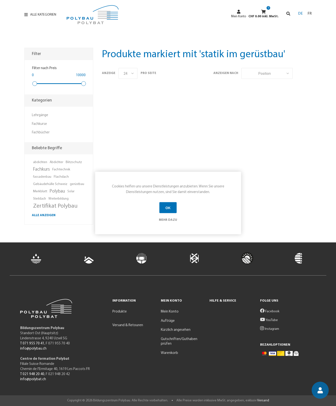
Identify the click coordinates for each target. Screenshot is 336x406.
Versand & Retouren (127, 325)
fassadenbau (42, 176)
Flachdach (61, 177)
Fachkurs (41, 169)
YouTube (269, 320)
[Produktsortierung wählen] (267, 73)
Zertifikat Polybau (55, 206)
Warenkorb (169, 353)
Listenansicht (308, 73)
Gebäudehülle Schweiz (50, 184)
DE (300, 14)
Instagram (269, 329)
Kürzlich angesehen (176, 330)
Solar (70, 191)
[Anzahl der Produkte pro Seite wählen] (127, 73)
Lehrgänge (40, 115)
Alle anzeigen (43, 215)
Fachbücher (41, 132)
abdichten (40, 162)
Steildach (39, 198)
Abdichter (56, 162)
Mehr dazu (168, 219)
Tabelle (298, 73)
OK (168, 208)
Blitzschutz (74, 162)
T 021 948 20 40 (32, 374)
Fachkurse (39, 124)
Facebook (269, 311)
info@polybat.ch (33, 379)
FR (310, 14)
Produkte (119, 312)
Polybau (57, 191)
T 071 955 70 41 (32, 343)
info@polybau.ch (33, 349)
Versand (263, 400)
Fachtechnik (61, 169)
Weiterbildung (58, 198)
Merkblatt (40, 191)
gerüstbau (77, 184)
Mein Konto (238, 14)
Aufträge (168, 321)
